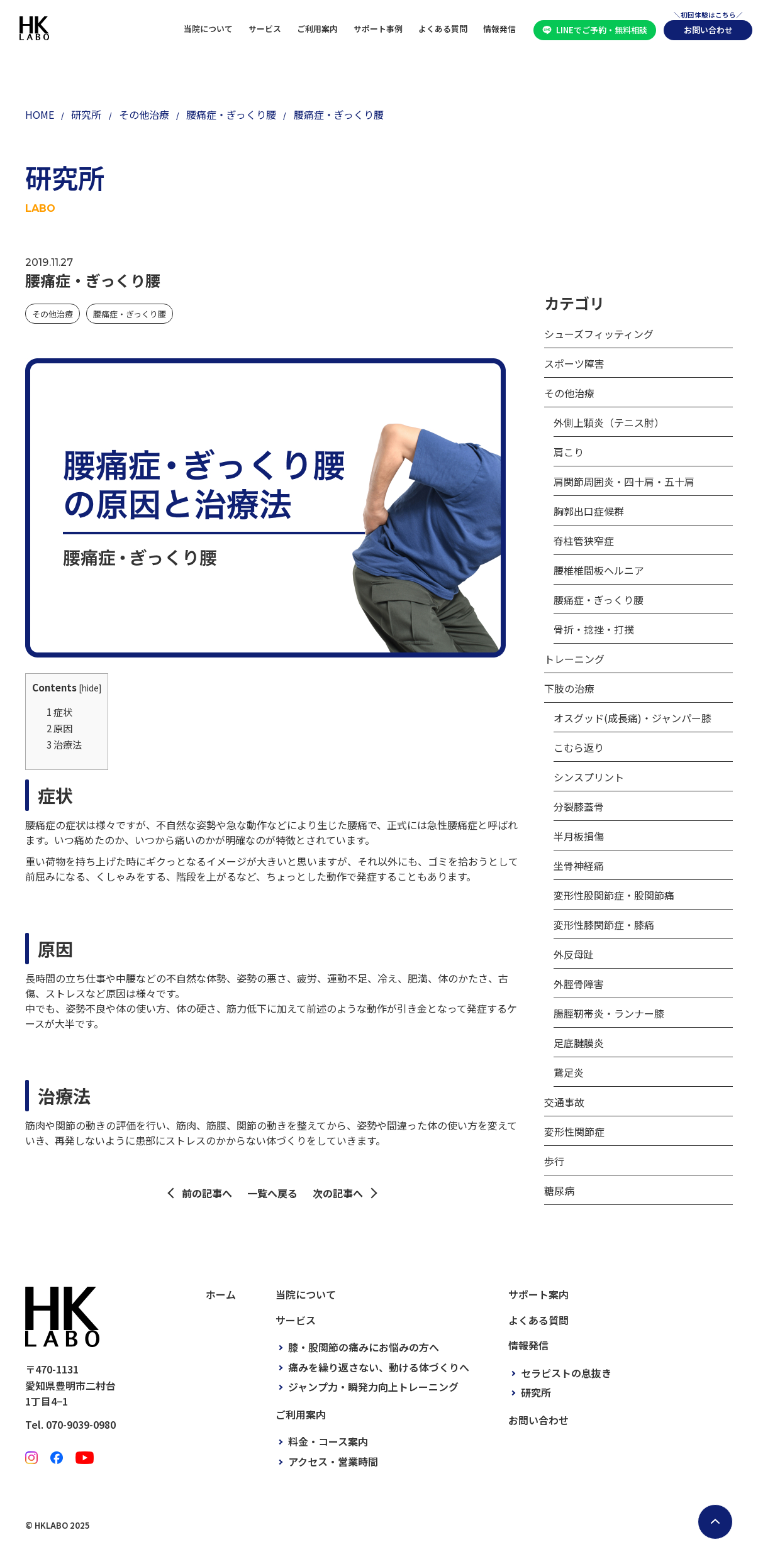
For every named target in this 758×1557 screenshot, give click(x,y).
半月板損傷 (579, 836)
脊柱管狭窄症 (584, 540)
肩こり (569, 451)
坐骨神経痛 (579, 865)
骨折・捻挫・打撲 (594, 629)
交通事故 (564, 1101)
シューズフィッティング (599, 333)
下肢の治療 (569, 688)
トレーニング (574, 658)
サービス (264, 29)
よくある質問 (442, 29)
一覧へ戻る (272, 1193)
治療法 (64, 744)
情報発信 (499, 29)
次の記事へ (338, 1193)
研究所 (536, 1392)
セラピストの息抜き (566, 1372)
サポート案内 (538, 1294)
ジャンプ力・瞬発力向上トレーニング (373, 1386)
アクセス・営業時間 (333, 1461)
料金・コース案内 (328, 1441)
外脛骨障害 (579, 983)
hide (90, 687)
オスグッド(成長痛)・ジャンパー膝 (632, 717)
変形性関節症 (574, 1131)
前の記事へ (207, 1193)
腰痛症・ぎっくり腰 (129, 314)
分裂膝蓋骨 (579, 806)
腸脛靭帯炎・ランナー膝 (609, 1013)
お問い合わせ (708, 30)
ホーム (221, 1294)
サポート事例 (378, 29)
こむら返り (579, 747)
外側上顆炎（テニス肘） (609, 422)
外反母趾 (574, 954)
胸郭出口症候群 (589, 511)
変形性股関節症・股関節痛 (614, 895)
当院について (208, 29)
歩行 (554, 1161)
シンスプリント (589, 776)
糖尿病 (559, 1190)
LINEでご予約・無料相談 (601, 30)
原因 (59, 728)
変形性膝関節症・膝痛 (604, 924)
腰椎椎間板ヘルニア (599, 570)
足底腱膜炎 (579, 1042)
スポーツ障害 (574, 363)
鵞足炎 (569, 1072)
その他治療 (52, 314)
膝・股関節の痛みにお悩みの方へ (363, 1347)
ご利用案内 (317, 29)
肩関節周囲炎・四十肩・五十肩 (624, 481)
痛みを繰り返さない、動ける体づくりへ (378, 1367)
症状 (59, 711)
